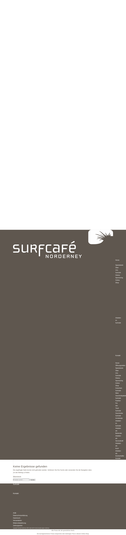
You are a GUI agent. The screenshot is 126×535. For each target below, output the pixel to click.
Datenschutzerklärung (20, 515)
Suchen (33, 480)
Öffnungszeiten (120, 365)
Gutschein (118, 388)
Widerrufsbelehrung (19, 523)
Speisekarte (119, 368)
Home (117, 363)
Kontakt (117, 458)
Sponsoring (119, 380)
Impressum (16, 518)
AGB (14, 513)
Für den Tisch (117, 405)
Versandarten (17, 520)
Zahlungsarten (17, 525)
